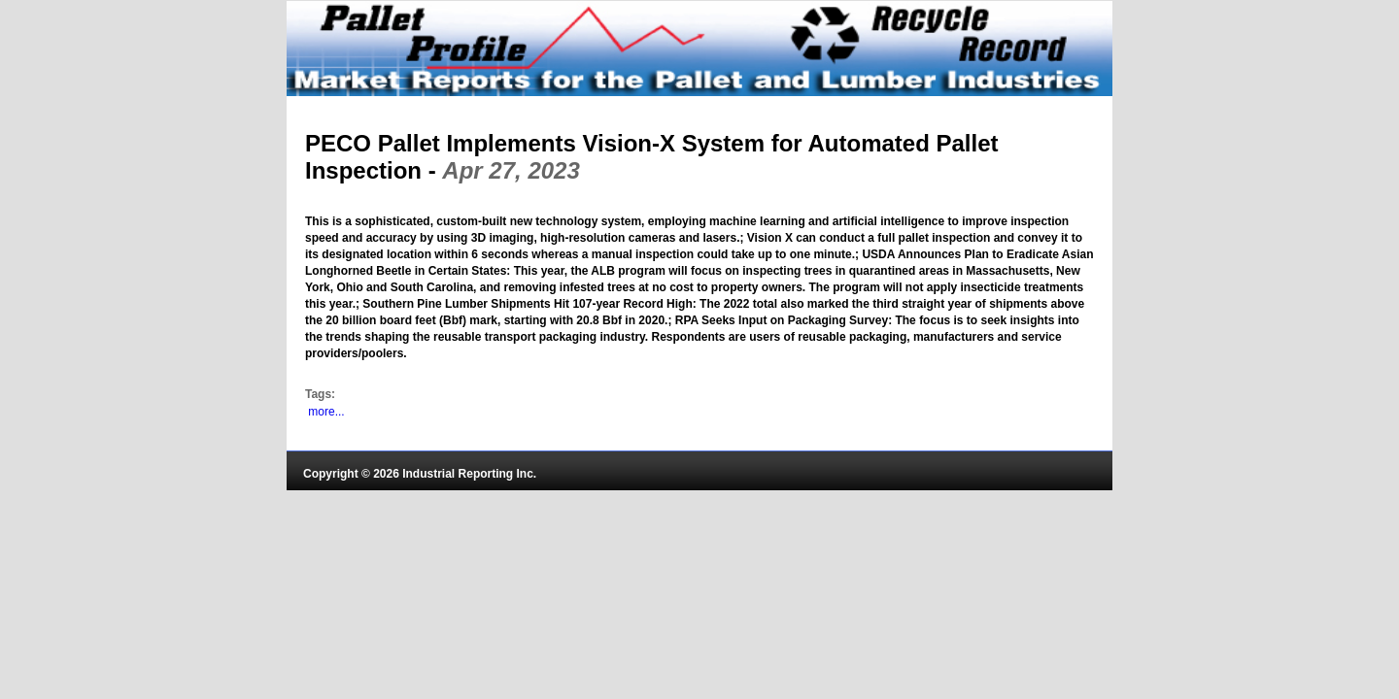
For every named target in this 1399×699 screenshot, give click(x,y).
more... (326, 411)
